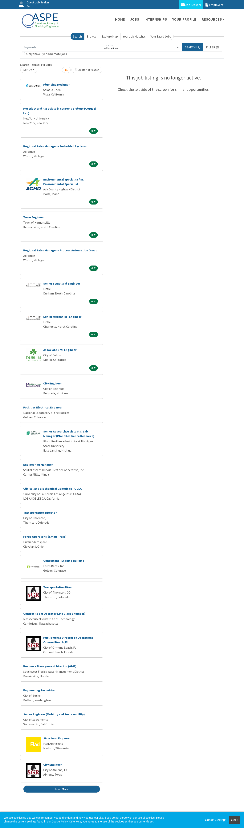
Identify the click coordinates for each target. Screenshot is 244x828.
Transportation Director (40, 512)
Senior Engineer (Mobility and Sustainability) (54, 714)
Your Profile (184, 19)
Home (120, 19)
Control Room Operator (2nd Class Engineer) (54, 613)
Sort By (27, 69)
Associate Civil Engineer (59, 350)
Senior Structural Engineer (61, 283)
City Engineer (52, 383)
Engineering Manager (38, 464)
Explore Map (110, 36)
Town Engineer (33, 217)
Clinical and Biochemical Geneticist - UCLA (52, 488)
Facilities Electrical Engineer (43, 407)
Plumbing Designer (56, 84)
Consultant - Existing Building (63, 560)
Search (77, 36)
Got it (234, 820)
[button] (212, 47)
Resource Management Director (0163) (49, 666)
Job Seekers (191, 4)
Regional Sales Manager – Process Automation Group (60, 250)
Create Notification (87, 69)
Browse (91, 36)
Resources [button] (212, 19)
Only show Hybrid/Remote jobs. (46, 54)
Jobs (134, 19)
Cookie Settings (215, 820)
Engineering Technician (39, 690)
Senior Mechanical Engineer (62, 317)
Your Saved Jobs (161, 36)
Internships (155, 19)
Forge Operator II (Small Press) (45, 536)
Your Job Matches (134, 36)
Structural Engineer (57, 738)
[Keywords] (62, 47)
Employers (214, 4)
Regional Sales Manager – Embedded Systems (55, 146)
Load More (61, 789)
